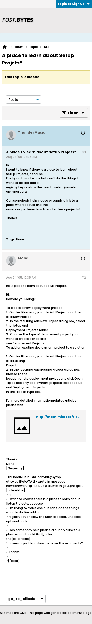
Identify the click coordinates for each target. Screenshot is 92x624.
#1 (84, 152)
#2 (83, 277)
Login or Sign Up (74, 4)
